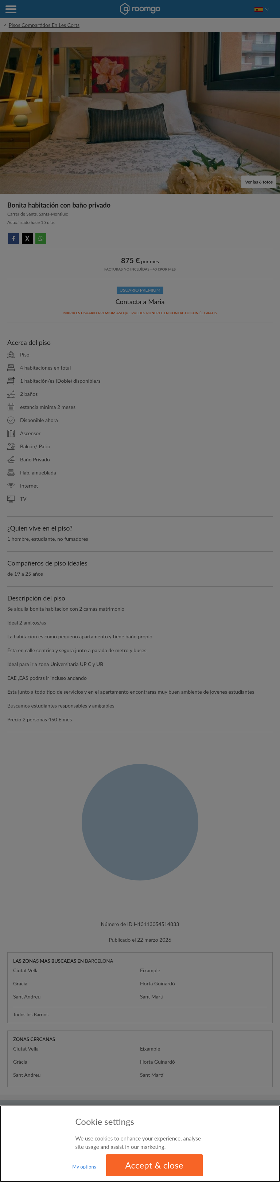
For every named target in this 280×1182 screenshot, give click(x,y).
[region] (140, 1143)
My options (84, 1167)
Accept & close (154, 1165)
